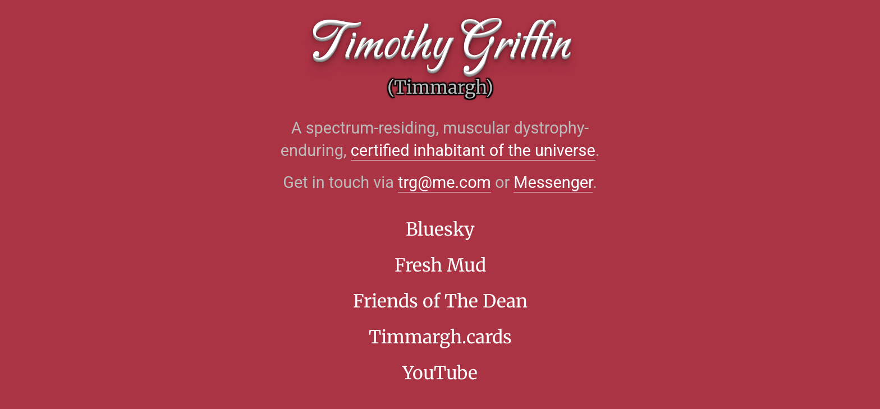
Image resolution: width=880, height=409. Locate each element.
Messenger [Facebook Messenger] (553, 182)
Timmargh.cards (440, 337)
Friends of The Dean (440, 301)
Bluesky (440, 229)
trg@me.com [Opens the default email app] (444, 182)
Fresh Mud (440, 265)
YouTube (440, 373)
